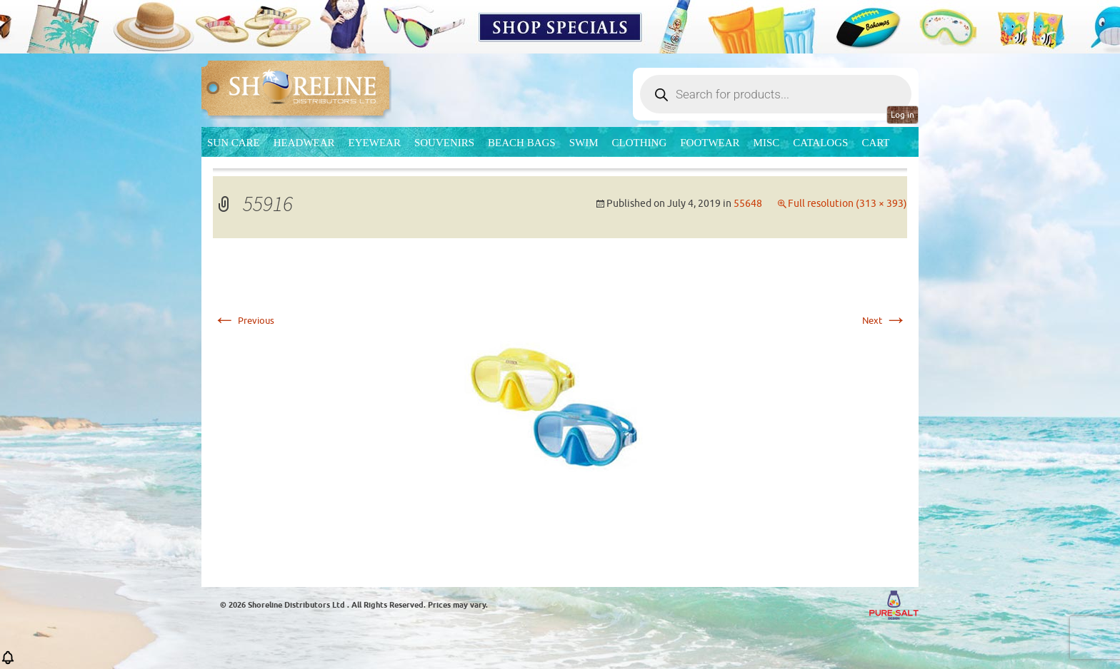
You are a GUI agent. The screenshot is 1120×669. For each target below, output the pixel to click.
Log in (902, 115)
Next (884, 321)
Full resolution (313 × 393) (847, 204)
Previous (243, 321)
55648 (748, 204)
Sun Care (233, 142)
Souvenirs (444, 142)
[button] (8, 662)
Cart (875, 142)
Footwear (709, 142)
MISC (767, 142)
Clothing (639, 142)
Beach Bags (522, 142)
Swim (584, 142)
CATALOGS (820, 142)
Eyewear (375, 142)
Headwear (304, 142)
